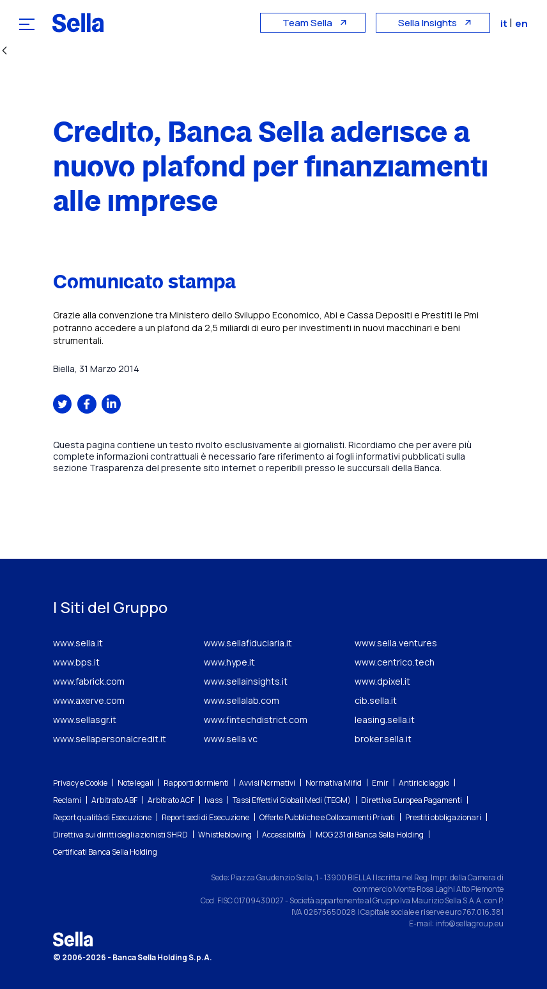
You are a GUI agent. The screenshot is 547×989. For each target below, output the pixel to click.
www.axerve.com (89, 700)
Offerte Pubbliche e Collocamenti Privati (327, 817)
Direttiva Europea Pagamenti (411, 800)
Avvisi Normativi (267, 782)
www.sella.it (78, 643)
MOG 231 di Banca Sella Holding (370, 834)
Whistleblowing (225, 834)
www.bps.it (76, 662)
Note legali (135, 782)
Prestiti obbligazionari (443, 817)
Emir (380, 782)
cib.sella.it (376, 700)
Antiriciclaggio (424, 782)
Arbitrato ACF (171, 800)
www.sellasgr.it (84, 719)
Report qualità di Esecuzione (102, 817)
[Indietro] (4, 51)
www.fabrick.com (89, 681)
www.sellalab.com (241, 700)
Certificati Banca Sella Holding (105, 851)
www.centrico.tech (395, 662)
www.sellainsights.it (246, 681)
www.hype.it (229, 662)
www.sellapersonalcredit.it (109, 739)
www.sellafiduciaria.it (248, 643)
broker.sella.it (383, 739)
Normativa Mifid (333, 782)
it (504, 23)
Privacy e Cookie (80, 782)
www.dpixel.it (382, 681)
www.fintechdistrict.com (255, 719)
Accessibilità (283, 834)
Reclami (67, 800)
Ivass (213, 800)
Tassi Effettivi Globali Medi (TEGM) (292, 800)
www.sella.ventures (396, 643)
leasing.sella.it (385, 719)
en (521, 23)
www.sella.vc (231, 739)
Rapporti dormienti (196, 782)
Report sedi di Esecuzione (205, 817)
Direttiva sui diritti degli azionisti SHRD (120, 834)
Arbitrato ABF (114, 800)
